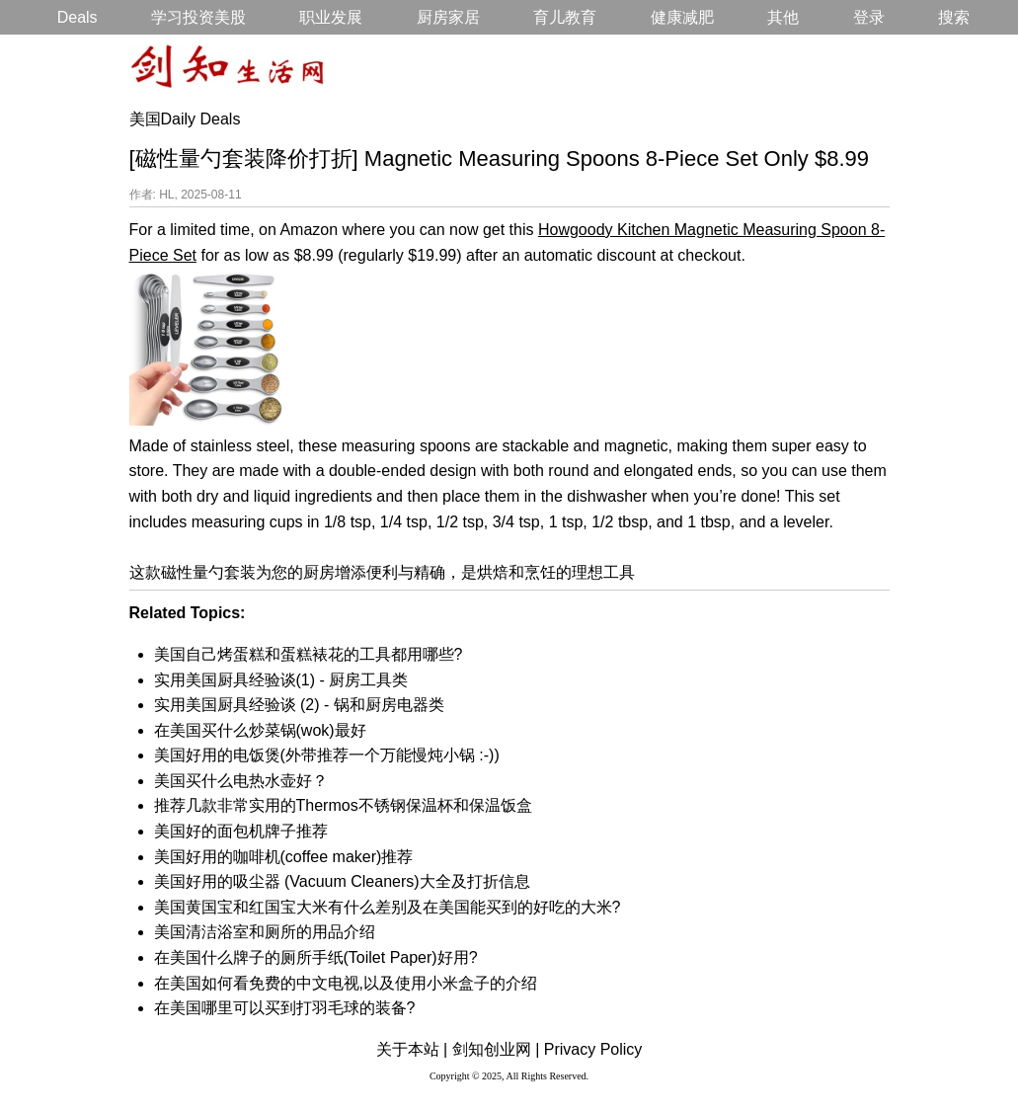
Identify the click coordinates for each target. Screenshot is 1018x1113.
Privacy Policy (593, 1049)
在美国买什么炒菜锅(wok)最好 (260, 730)
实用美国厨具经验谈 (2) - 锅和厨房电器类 (299, 704)
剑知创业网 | (496, 1049)
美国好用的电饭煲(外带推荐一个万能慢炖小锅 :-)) (327, 755)
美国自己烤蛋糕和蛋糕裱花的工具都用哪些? (308, 654)
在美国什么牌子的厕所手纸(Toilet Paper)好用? (316, 957)
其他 (783, 17)
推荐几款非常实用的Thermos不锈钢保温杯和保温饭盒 (343, 805)
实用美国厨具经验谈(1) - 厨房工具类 (281, 680)
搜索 (954, 17)
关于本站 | (412, 1049)
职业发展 (330, 17)
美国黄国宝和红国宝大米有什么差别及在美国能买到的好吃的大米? (387, 907)
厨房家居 (448, 17)
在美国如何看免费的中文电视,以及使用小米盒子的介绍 (345, 983)
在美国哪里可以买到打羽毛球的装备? (285, 1007)
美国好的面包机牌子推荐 (241, 831)
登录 (869, 17)
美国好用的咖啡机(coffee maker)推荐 (284, 856)
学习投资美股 (198, 17)
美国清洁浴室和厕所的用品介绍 (264, 931)
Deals (77, 17)
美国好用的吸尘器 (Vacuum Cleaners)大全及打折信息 (342, 881)
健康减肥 (682, 17)
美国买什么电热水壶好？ (241, 780)
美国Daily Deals (185, 119)
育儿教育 (564, 17)
